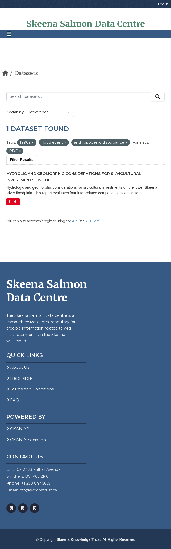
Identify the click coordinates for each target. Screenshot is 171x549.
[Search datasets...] (78, 97)
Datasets (26, 73)
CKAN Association (26, 439)
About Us (17, 367)
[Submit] (158, 97)
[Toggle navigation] (9, 34)
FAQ (12, 399)
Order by (15, 112)
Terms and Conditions (30, 389)
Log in (163, 4)
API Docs (92, 221)
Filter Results (22, 159)
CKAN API (18, 428)
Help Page (19, 378)
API (75, 221)
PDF (13, 201)
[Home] (5, 73)
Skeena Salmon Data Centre (85, 24)
